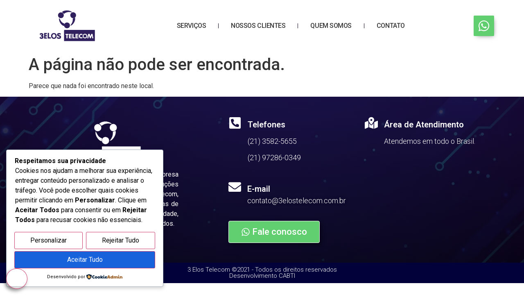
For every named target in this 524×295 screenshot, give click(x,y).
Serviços (191, 26)
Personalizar (48, 241)
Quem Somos (331, 26)
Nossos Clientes (258, 26)
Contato (391, 26)
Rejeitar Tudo (120, 241)
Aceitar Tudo (85, 260)
